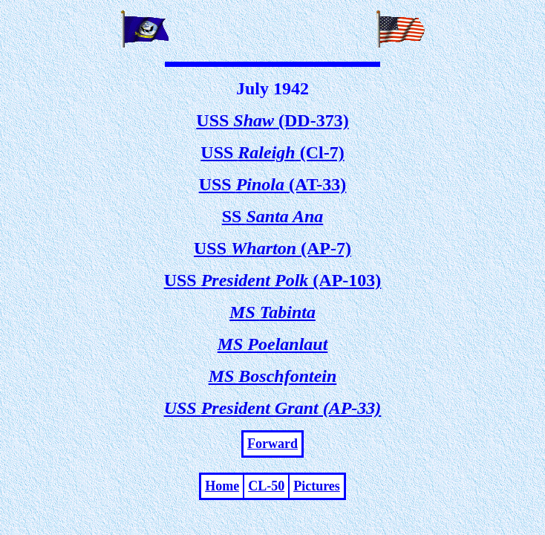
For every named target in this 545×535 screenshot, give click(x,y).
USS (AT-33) (273, 184)
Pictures (316, 486)
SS (273, 216)
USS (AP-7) (272, 248)
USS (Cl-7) (272, 152)
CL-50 (266, 486)
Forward (272, 443)
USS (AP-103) (273, 280)
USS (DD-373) (272, 120)
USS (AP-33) (273, 408)
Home (222, 486)
